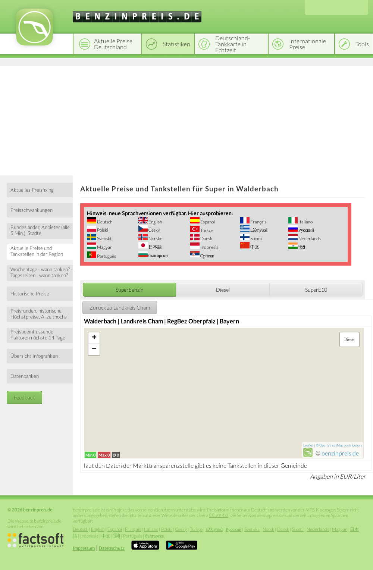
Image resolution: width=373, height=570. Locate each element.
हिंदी (301, 247)
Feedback (24, 397)
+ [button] (94, 338)
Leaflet (308, 445)
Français (258, 222)
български (158, 255)
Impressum (84, 548)
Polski (102, 230)
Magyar (104, 247)
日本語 (155, 247)
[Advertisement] (186, 119)
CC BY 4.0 (218, 515)
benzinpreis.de (340, 453)
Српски (207, 256)
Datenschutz (112, 548)
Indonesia (209, 247)
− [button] (94, 349)
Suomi (256, 238)
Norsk (268, 529)
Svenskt (104, 238)
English (155, 222)
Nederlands (309, 238)
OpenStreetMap (331, 445)
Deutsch (104, 222)
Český (154, 230)
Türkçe (206, 230)
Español (114, 529)
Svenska (252, 529)
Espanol (207, 222)
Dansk (206, 238)
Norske (155, 238)
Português (106, 256)
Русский (306, 230)
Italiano (305, 222)
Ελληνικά (258, 230)
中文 (254, 247)
